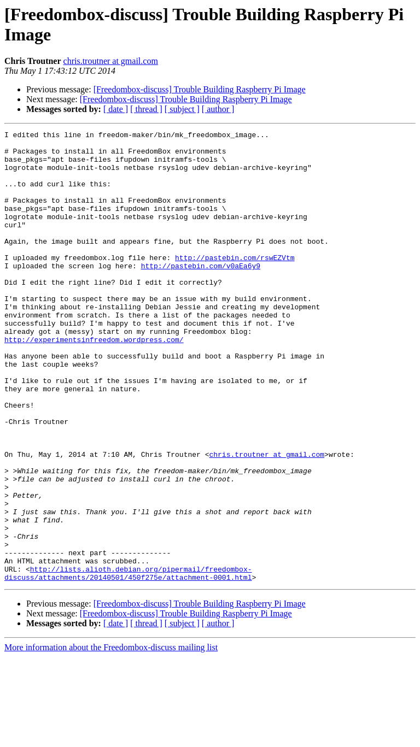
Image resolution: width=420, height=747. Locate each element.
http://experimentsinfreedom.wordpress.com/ (94, 382)
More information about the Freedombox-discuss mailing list (111, 737)
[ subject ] (182, 109)
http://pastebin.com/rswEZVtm (234, 284)
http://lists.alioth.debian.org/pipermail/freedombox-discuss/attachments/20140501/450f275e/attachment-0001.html (128, 662)
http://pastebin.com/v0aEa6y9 (200, 293)
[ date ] (115, 109)
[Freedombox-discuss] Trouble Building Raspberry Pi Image (200, 89)
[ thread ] (146, 109)
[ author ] (218, 109)
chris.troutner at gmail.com (110, 61)
